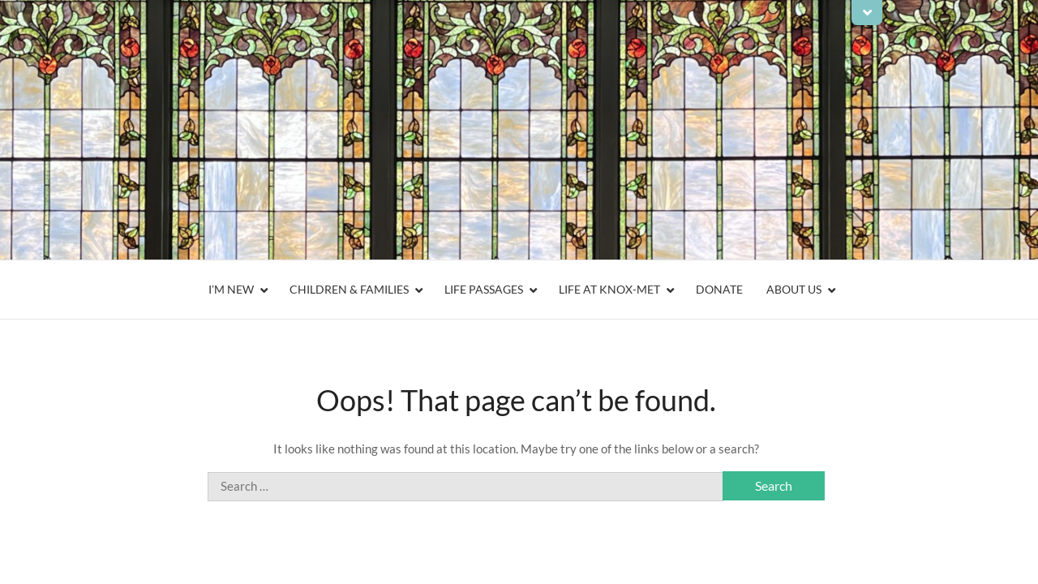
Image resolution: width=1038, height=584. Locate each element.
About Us (793, 289)
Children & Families (349, 289)
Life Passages (483, 289)
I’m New (231, 289)
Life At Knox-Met (609, 289)
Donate (719, 289)
